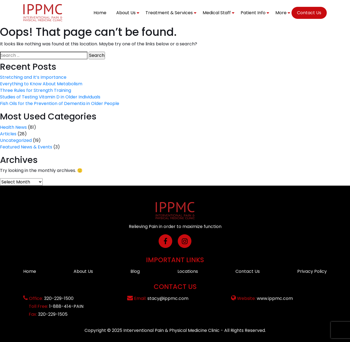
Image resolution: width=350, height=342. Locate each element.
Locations (187, 271)
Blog (135, 271)
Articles (8, 134)
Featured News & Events (26, 147)
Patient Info (253, 13)
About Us (126, 13)
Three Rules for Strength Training (35, 90)
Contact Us (309, 13)
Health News (13, 127)
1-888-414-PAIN (66, 306)
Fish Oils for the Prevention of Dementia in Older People (59, 103)
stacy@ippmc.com (167, 298)
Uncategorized (16, 140)
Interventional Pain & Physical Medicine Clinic (171, 330)
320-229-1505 (53, 314)
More (281, 13)
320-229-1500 (59, 298)
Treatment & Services (169, 13)
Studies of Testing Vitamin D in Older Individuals (50, 97)
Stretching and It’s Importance (33, 77)
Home (100, 13)
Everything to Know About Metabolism (41, 84)
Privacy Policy (312, 271)
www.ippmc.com (275, 298)
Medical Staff (217, 13)
